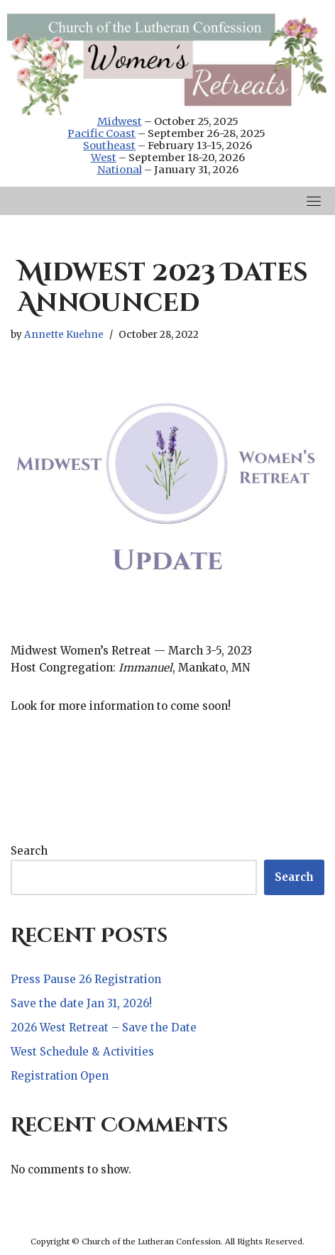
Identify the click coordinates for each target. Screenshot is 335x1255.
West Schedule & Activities (82, 1051)
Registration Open (60, 1076)
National (119, 169)
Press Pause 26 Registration (86, 979)
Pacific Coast (101, 133)
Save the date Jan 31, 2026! (81, 1003)
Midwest (119, 121)
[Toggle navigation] (314, 201)
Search (29, 850)
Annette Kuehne (64, 335)
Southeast (109, 145)
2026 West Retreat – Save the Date (104, 1027)
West (103, 157)
